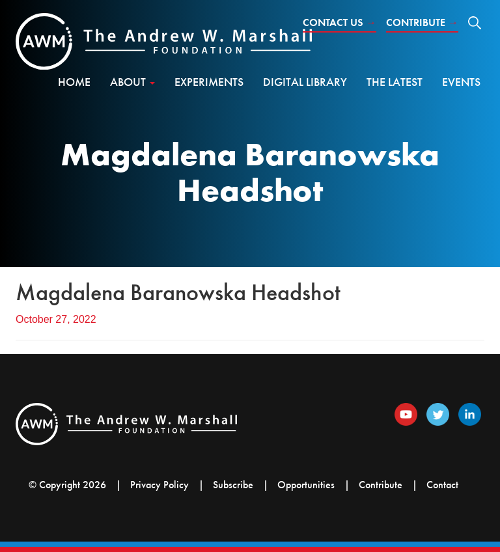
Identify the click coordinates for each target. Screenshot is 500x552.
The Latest (395, 81)
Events (461, 81)
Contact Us (339, 22)
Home (74, 81)
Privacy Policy (159, 484)
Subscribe (233, 484)
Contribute (422, 22)
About (132, 81)
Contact (442, 484)
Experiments (208, 81)
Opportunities (306, 484)
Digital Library (305, 81)
